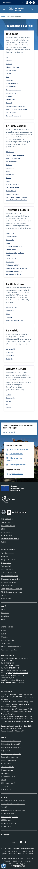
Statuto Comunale (7, 767)
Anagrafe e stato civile (8, 559)
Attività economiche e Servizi (11, 646)
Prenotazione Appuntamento (11, 754)
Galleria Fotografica (7, 640)
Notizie (3, 609)
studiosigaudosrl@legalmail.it (14, 731)
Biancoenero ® (20, 861)
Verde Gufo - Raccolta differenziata (13, 810)
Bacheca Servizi (6, 763)
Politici (3, 542)
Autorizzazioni (6, 566)
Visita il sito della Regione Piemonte (13, 800)
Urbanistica (5, 616)
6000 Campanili (6, 820)
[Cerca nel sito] (32, 9)
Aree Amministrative (8, 525)
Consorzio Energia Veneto (9, 817)
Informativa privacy (7, 770)
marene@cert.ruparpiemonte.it (15, 670)
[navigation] (4, 9)
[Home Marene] (18, 9)
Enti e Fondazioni (7, 535)
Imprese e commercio (8, 582)
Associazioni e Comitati (9, 650)
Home (3, 16)
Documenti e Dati (7, 532)
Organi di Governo (7, 522)
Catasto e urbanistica (8, 569)
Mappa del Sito (6, 789)
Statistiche (5, 786)
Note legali (5, 773)
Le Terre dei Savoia (7, 813)
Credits (3, 779)
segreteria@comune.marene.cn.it (17, 673)
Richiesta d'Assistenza (8, 760)
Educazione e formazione (9, 576)
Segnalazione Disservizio (9, 757)
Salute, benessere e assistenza (11, 588)
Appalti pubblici (6, 563)
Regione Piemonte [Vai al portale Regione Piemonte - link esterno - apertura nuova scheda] (7, 2)
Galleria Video (5, 643)
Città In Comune (27, 853)
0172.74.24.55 (9, 663)
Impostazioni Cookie (8, 776)
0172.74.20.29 (9, 660)
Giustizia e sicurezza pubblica (10, 579)
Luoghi (3, 633)
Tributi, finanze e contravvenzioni (12, 592)
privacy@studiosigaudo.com (15, 728)
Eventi (3, 630)
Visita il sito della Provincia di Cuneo (13, 804)
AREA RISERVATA (17, 866)
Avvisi (3, 619)
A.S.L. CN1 (4, 807)
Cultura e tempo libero (8, 572)
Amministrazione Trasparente (11, 741)
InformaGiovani (6, 826)
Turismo (3, 595)
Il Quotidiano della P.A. (8, 823)
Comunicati (5, 613)
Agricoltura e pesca (7, 553)
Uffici (3, 529)
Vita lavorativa (6, 598)
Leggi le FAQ (5, 750)
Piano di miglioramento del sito (11, 747)
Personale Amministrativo (10, 538)
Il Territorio (4, 637)
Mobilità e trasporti (7, 585)
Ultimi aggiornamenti (8, 783)
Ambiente (4, 556)
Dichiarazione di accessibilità (10, 744)
